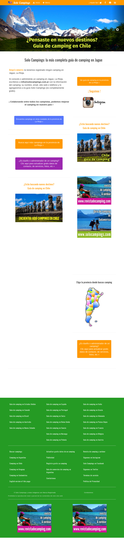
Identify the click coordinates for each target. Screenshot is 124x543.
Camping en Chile (16, 463)
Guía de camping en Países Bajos (95, 422)
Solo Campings (21, 2)
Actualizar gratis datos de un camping (60, 451)
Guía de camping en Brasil (19, 416)
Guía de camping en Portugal (57, 410)
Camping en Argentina (18, 457)
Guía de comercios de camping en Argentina (58, 471)
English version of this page (20, 481)
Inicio (36, 3)
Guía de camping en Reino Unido (58, 422)
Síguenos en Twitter (90, 469)
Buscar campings (16, 451)
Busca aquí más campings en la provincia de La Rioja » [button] (39, 143)
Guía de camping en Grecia (93, 410)
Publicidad (50, 457)
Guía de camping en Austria (93, 439)
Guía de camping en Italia (92, 404)
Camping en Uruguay (17, 469)
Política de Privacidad (91, 481)
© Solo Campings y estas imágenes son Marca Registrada (35, 492)
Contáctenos (51, 478)
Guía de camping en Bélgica (93, 433)
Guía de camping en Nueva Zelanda (22, 428)
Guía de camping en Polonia (56, 439)
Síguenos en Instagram (91, 457)
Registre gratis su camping (56, 463)
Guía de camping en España (56, 404)
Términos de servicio (90, 475)
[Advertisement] (39, 240)
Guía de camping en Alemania (94, 416)
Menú (46, 3)
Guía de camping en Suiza (55, 416)
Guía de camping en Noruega (56, 433)
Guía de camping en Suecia (56, 428)
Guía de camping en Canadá (20, 410)
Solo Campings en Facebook (93, 463)
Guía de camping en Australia (20, 422)
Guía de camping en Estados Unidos (23, 404)
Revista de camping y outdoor (94, 451)
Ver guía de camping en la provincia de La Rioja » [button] (94, 81)
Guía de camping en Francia (93, 428)
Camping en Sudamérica (18, 475)
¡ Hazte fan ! (95, 3)
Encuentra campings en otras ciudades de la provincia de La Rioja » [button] (39, 120)
